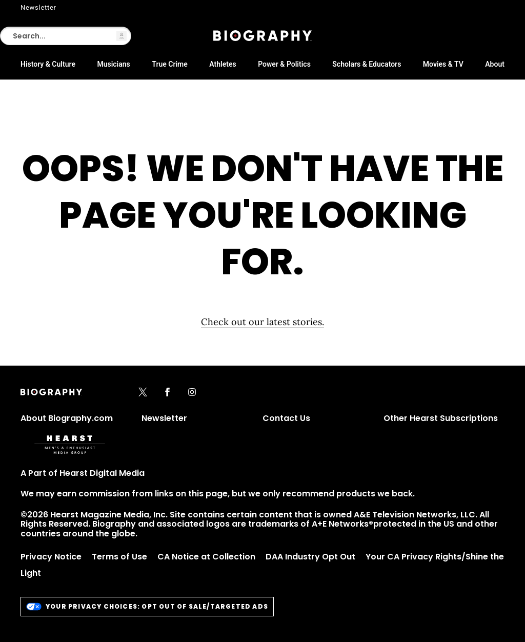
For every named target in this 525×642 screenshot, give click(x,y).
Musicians (113, 64)
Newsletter (38, 7)
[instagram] (192, 393)
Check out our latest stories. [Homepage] (262, 322)
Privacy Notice (51, 557)
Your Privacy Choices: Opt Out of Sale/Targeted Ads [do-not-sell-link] (147, 606)
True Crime (170, 64)
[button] (121, 36)
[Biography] (262, 35)
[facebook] (167, 393)
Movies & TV (443, 64)
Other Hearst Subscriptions (440, 418)
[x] (142, 393)
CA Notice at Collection (206, 557)
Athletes (222, 64)
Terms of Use (119, 557)
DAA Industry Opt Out (310, 557)
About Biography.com (67, 418)
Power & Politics (284, 64)
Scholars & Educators (366, 64)
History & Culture (48, 64)
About (494, 64)
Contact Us (286, 418)
